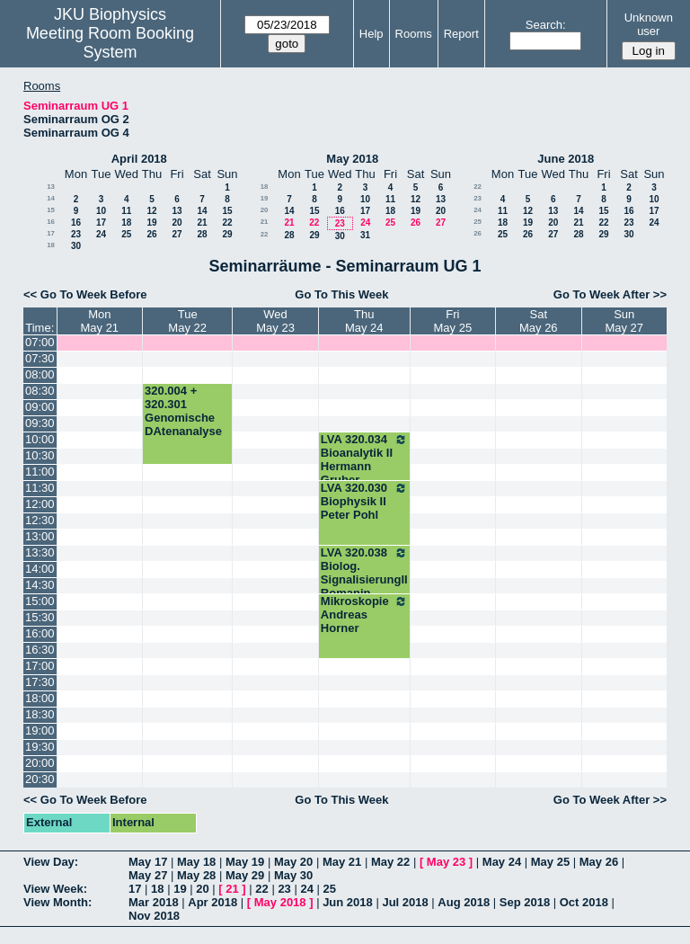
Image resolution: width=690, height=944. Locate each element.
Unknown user (648, 24)
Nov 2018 (154, 915)
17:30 (40, 682)
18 (126, 222)
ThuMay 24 (364, 320)
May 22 (390, 861)
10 (101, 211)
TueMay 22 (187, 320)
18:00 (40, 698)
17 (101, 222)
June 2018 (565, 158)
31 (365, 235)
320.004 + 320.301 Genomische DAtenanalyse (183, 411)
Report (461, 33)
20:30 (40, 779)
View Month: (57, 902)
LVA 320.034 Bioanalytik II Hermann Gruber (364, 459)
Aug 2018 (464, 902)
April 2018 (139, 158)
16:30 (40, 649)
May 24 (501, 861)
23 (76, 234)
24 (101, 234)
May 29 (245, 875)
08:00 (40, 374)
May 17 (147, 861)
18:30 (40, 714)
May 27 (147, 875)
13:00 (40, 536)
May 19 (245, 861)
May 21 (342, 861)
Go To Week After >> (610, 294)
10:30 (40, 455)
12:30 (40, 520)
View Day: (50, 861)
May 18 (196, 861)
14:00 (40, 568)
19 (151, 222)
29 (227, 234)
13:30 (40, 552)
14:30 (40, 585)
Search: (546, 24)
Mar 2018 (153, 902)
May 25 (550, 861)
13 (51, 187)
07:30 (40, 358)
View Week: (55, 888)
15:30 (40, 617)
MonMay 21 (99, 320)
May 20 (293, 861)
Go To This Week (341, 294)
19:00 (40, 730)
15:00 (40, 601)
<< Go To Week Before (85, 294)
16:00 (40, 633)
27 (176, 234)
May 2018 (352, 158)
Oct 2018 (584, 902)
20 (176, 222)
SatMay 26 (538, 320)
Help (371, 33)
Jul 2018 (405, 902)
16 (51, 222)
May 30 (293, 875)
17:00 (40, 665)
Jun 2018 (348, 902)
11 (126, 211)
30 (76, 246)
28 (202, 234)
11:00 (40, 471)
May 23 (446, 861)
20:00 (40, 763)
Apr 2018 (212, 902)
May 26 (598, 861)
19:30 (40, 746)
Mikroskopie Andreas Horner (364, 614)
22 (227, 222)
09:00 (40, 407)
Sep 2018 (525, 902)
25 (126, 234)
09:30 (40, 423)
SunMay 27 (624, 320)
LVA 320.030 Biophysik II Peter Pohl (364, 501)
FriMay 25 (453, 320)
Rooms (413, 33)
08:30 (40, 390)
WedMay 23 (275, 320)
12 (151, 211)
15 (51, 210)
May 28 (196, 875)
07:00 (40, 342)
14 (51, 198)
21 (202, 222)
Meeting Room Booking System (110, 42)
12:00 (40, 504)
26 (151, 234)
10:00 (40, 439)
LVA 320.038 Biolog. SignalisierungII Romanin (364, 573)
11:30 (40, 487)
